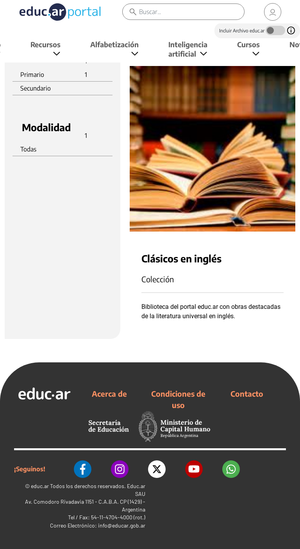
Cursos (248, 44)
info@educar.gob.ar (121, 525)
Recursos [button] (45, 44)
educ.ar (40, 486)
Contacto (246, 393)
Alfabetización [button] (114, 44)
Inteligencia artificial (187, 49)
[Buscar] (191, 12)
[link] (272, 12)
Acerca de (109, 393)
